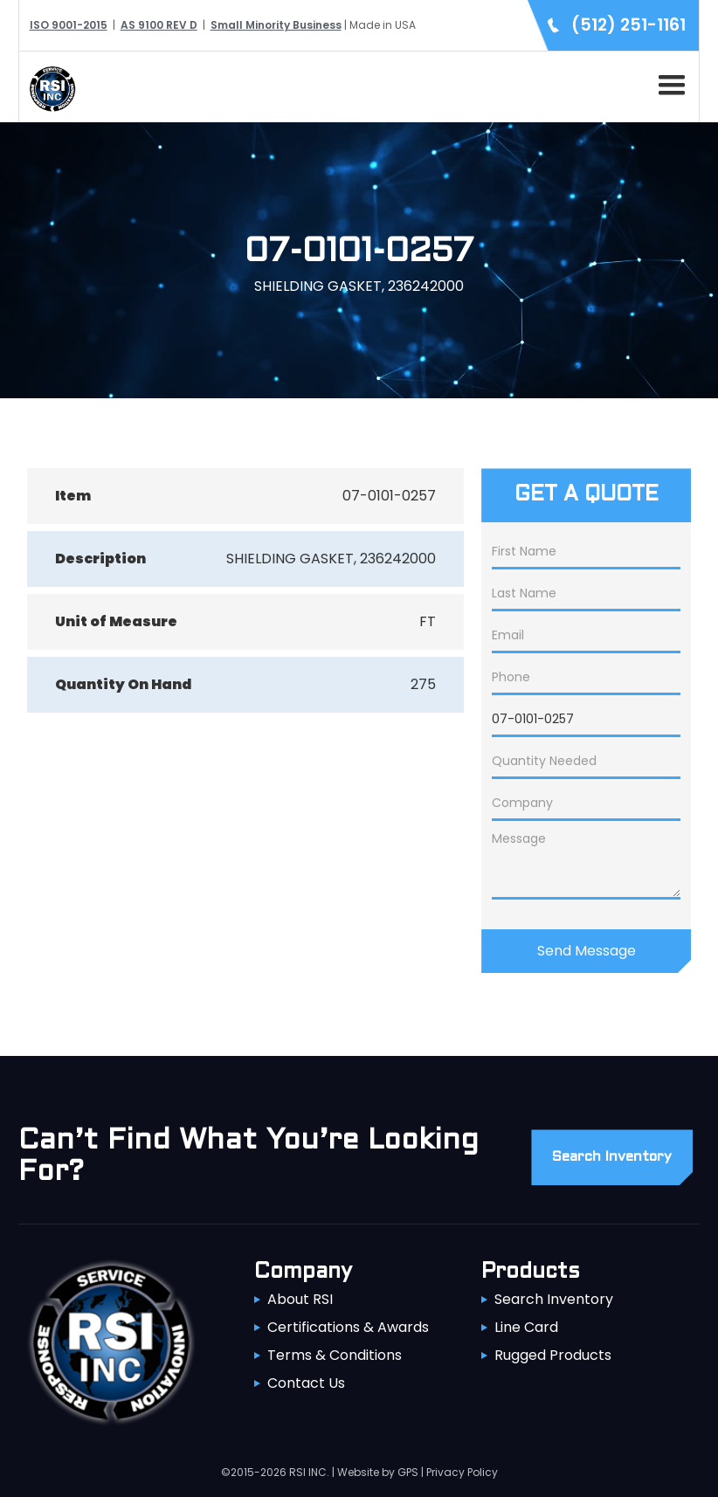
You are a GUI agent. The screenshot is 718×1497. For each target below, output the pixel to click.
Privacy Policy (462, 1472)
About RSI (300, 1299)
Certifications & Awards (348, 1327)
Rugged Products (552, 1355)
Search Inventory (553, 1299)
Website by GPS (377, 1472)
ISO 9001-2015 (68, 24)
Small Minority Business (276, 24)
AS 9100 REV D (159, 24)
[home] (48, 87)
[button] (668, 82)
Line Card (526, 1327)
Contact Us (306, 1383)
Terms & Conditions (334, 1355)
